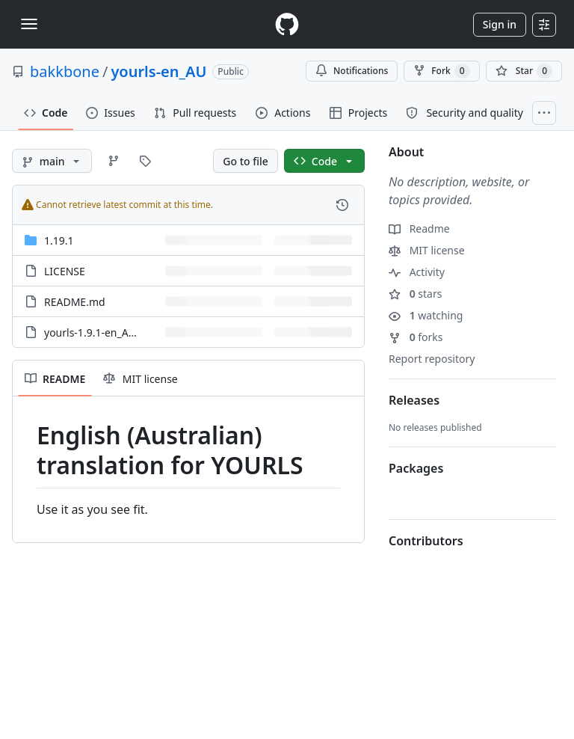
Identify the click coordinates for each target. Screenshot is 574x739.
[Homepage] (287, 24)
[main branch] (52, 161)
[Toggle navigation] (29, 24)
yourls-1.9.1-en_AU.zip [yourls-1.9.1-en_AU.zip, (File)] (98, 332)
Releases (414, 400)
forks (416, 337)
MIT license (427, 250)
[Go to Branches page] (113, 161)
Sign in (499, 24)
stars (415, 293)
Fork (441, 71)
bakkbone (64, 71)
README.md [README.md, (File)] (74, 302)
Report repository (432, 359)
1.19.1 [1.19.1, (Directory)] (59, 240)
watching (426, 315)
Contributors (426, 541)
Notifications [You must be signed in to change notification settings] (351, 70)
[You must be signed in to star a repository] (524, 71)
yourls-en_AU (158, 71)
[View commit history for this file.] (342, 204)
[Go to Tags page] (145, 161)
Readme (419, 228)
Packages (416, 468)
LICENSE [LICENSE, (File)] (64, 271)
